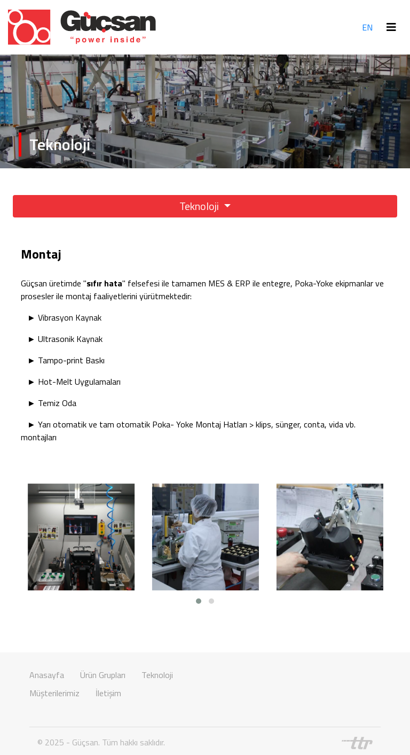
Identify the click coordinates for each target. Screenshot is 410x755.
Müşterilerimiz (54, 693)
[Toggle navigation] (391, 27)
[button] (198, 601)
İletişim (108, 693)
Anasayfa (46, 674)
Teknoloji (200, 206)
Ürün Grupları (102, 674)
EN (367, 27)
